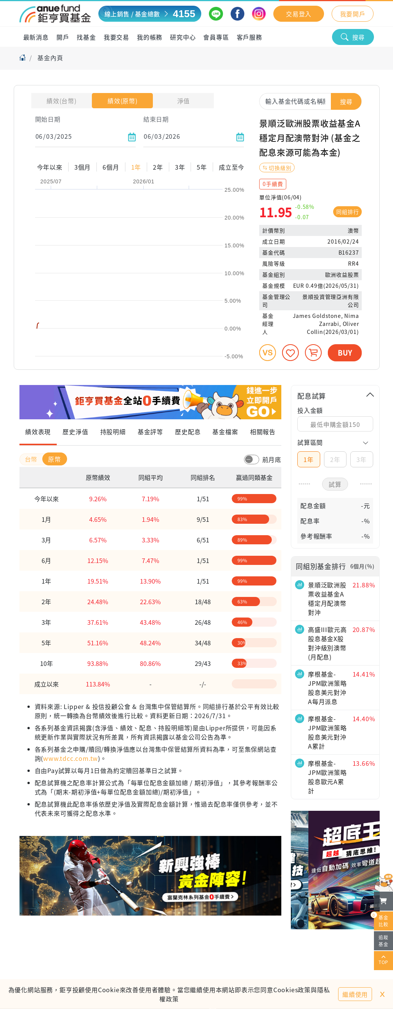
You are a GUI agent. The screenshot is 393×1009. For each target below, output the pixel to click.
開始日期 (48, 119)
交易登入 (298, 13)
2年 (335, 459)
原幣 (54, 459)
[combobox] (310, 101)
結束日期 (156, 119)
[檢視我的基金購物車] (383, 901)
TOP (383, 961)
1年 (308, 459)
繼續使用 (355, 994)
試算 (335, 484)
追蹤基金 (383, 940)
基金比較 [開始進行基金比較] (381, 919)
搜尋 (353, 37)
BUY (345, 353)
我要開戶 (353, 13)
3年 (361, 459)
